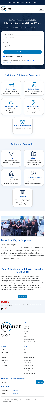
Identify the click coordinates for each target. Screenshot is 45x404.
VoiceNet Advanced (7, 355)
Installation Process (29, 363)
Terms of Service (28, 368)
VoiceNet (26, 328)
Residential (9, 56)
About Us (26, 350)
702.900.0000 (14, 390)
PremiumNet (4, 352)
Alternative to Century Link (31, 342)
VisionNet (3, 363)
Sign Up (40, 382)
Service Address (8, 34)
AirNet (25, 336)
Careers (26, 355)
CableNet (26, 334)
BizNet (3, 350)
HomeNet (26, 326)
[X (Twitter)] (10, 335)
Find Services (22, 51)
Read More (22, 296)
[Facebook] (6, 335)
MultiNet (26, 331)
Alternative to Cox (29, 339)
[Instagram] (2, 335)
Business (20, 56)
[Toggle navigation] (41, 9)
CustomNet (4, 360)
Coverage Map (28, 365)
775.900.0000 (14, 393)
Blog (25, 352)
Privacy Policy (28, 371)
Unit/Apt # (6, 42)
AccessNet (4, 365)
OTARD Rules (27, 360)
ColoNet (3, 357)
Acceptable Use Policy (30, 373)
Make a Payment (29, 357)
